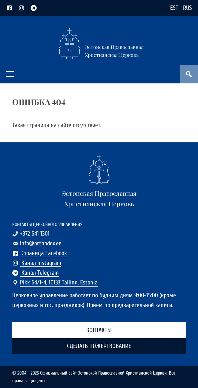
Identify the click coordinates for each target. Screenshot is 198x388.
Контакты (99, 330)
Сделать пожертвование (99, 346)
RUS (187, 7)
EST (174, 7)
